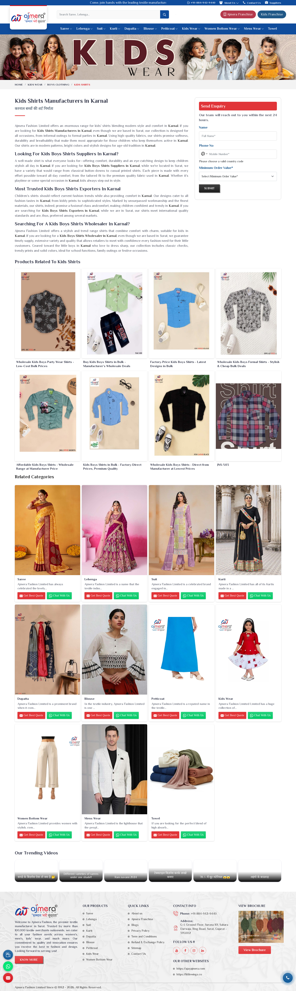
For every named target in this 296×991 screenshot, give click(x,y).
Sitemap (136, 948)
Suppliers (273, 2)
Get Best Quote (31, 596)
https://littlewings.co (189, 974)
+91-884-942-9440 (201, 3)
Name (203, 127)
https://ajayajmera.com (191, 968)
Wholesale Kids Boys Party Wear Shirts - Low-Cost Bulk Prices (45, 364)
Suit (101, 28)
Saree (66, 28)
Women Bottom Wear (222, 28)
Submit (209, 188)
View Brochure (255, 950)
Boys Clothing (58, 84)
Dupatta (131, 28)
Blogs (135, 925)
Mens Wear (254, 28)
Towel (272, 28)
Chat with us (59, 596)
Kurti (115, 28)
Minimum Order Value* (216, 168)
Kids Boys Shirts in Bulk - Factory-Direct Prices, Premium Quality (112, 466)
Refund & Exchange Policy (147, 942)
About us (136, 913)
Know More (29, 959)
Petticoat (169, 28)
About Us (229, 3)
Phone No (206, 145)
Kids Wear (191, 28)
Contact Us (252, 2)
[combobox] (204, 154)
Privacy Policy (140, 930)
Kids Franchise (272, 14)
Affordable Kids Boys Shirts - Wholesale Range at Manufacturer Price (45, 466)
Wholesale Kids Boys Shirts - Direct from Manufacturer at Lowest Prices (179, 466)
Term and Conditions (144, 936)
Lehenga (84, 28)
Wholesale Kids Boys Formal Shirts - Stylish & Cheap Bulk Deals (248, 364)
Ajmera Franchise (238, 14)
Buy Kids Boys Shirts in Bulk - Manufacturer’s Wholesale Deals (106, 364)
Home (19, 84)
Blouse (150, 28)
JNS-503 (223, 464)
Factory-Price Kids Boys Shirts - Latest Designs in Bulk (178, 364)
